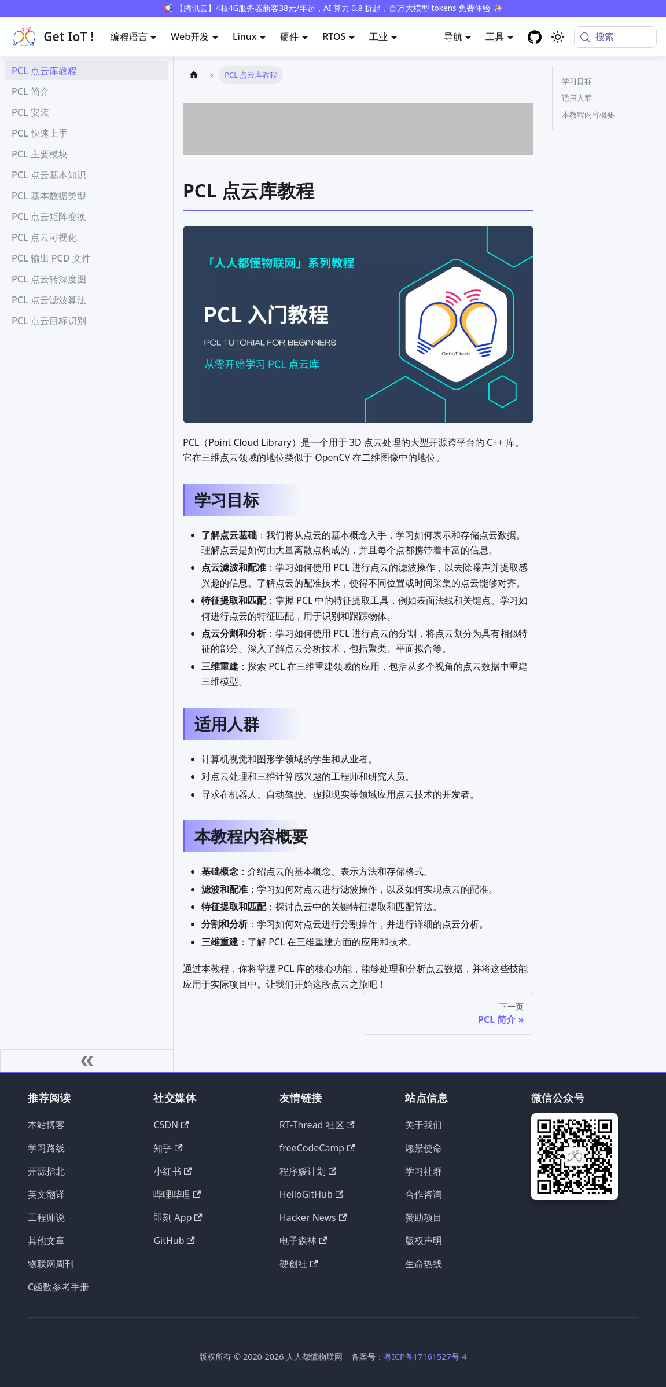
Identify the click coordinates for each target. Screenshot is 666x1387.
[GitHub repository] (535, 37)
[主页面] (194, 75)
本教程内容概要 (588, 114)
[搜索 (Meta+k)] (615, 37)
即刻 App (177, 1217)
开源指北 (46, 1171)
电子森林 (303, 1240)
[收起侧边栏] (87, 1060)
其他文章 (46, 1240)
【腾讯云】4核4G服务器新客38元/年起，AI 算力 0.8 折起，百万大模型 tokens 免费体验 (333, 7)
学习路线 (46, 1148)
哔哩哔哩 (177, 1194)
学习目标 (577, 81)
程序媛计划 (307, 1171)
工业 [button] (378, 36)
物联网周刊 (51, 1263)
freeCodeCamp (317, 1148)
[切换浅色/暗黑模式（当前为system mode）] (558, 37)
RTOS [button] (333, 36)
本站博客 (46, 1124)
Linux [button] (245, 36)
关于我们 (423, 1124)
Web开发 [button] (190, 36)
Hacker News (313, 1217)
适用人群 (577, 98)
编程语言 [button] (129, 36)
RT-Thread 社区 (317, 1124)
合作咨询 (423, 1194)
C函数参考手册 (58, 1286)
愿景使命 (423, 1148)
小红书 (172, 1171)
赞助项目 (423, 1217)
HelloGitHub (311, 1194)
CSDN (171, 1124)
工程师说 (46, 1217)
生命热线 (423, 1263)
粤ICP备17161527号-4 (425, 1356)
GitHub (173, 1240)
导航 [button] (453, 36)
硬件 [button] (289, 36)
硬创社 (298, 1263)
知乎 (167, 1148)
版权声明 (423, 1240)
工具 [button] (494, 36)
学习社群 (423, 1171)
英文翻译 (46, 1194)
